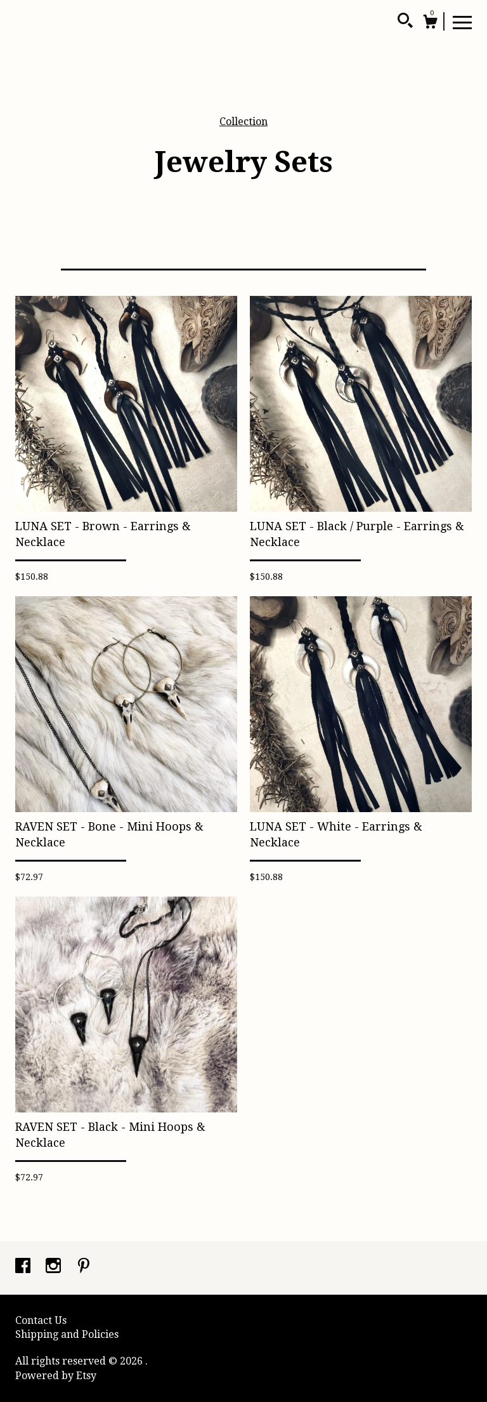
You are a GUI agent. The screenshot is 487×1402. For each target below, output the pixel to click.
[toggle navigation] (462, 21)
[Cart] (430, 23)
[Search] (405, 22)
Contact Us (41, 1320)
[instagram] (54, 1267)
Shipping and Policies (67, 1334)
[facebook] (24, 1267)
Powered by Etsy (55, 1376)
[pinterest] (83, 1267)
